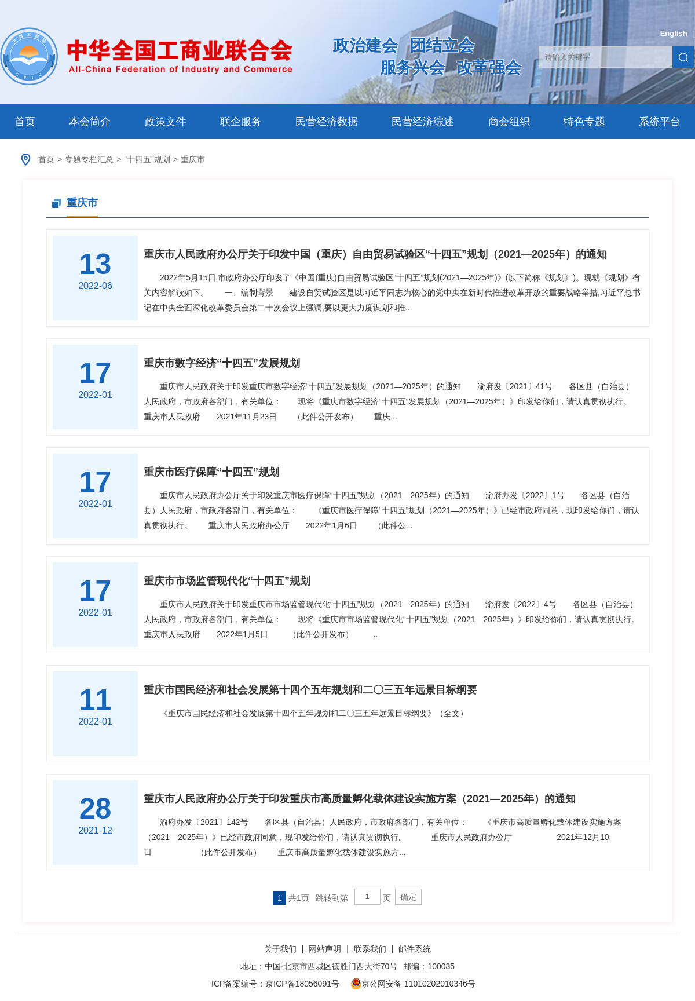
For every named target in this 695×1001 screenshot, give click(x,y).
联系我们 (370, 948)
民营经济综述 (423, 121)
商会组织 (509, 121)
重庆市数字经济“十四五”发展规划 (222, 363)
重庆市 (193, 159)
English (673, 33)
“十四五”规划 (147, 159)
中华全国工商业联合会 (146, 56)
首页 (24, 121)
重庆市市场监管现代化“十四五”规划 (227, 581)
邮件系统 (414, 948)
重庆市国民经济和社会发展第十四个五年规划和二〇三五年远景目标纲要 (310, 690)
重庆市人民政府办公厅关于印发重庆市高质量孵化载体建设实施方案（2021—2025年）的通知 (360, 799)
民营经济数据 (326, 121)
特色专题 (584, 121)
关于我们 (281, 948)
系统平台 (660, 121)
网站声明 (325, 948)
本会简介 (90, 121)
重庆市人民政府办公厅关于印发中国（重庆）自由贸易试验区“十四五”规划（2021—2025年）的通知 (375, 254)
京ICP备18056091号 (302, 983)
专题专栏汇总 (89, 159)
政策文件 (165, 121)
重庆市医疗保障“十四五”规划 (211, 472)
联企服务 (241, 121)
